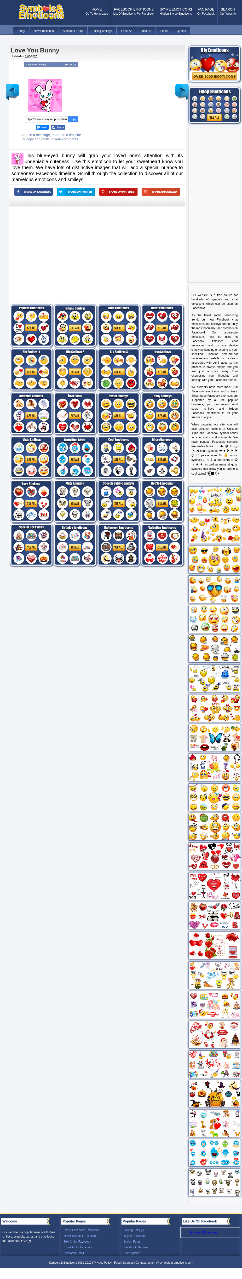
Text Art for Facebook (77, 1241)
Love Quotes (132, 1253)
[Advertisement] (49, 251)
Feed (117, 1262)
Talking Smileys (134, 1230)
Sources (128, 1262)
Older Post (182, 88)
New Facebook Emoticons (80, 1236)
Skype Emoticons (135, 1236)
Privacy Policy (103, 1262)
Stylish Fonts (132, 1241)
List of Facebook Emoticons (81, 1230)
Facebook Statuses (136, 1247)
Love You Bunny (35, 50)
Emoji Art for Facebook (78, 1247)
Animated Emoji (74, 1253)
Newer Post (12, 88)
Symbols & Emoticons (203, 1232)
